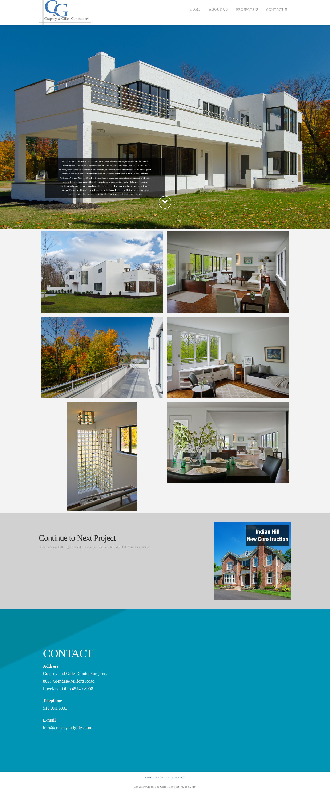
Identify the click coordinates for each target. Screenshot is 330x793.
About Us (163, 778)
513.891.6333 (55, 708)
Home (149, 778)
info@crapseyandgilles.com (67, 727)
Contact (178, 778)
